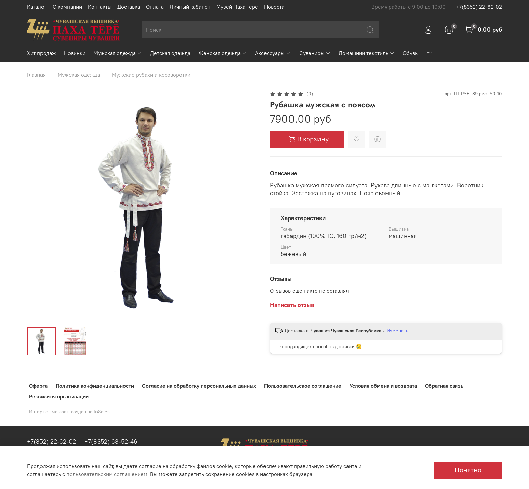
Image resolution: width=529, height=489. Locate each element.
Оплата (155, 6)
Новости (274, 6)
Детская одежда (170, 53)
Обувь (410, 53)
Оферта (38, 385)
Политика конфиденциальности (95, 385)
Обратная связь (444, 385)
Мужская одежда (117, 53)
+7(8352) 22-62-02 (479, 6)
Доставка (128, 6)
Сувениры (315, 53)
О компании (67, 6)
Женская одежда (222, 53)
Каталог (37, 6)
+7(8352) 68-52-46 (110, 441)
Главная (36, 74)
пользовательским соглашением (106, 474)
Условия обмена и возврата (383, 385)
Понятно (468, 470)
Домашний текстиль (367, 53)
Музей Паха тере (237, 6)
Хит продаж (41, 53)
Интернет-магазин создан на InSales (69, 412)
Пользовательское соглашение (302, 385)
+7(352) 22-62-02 (51, 441)
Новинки (74, 53)
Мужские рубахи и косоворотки (151, 74)
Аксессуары (273, 53)
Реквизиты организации (59, 396)
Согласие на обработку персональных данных (199, 385)
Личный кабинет (190, 6)
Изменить (397, 331)
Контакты (99, 6)
